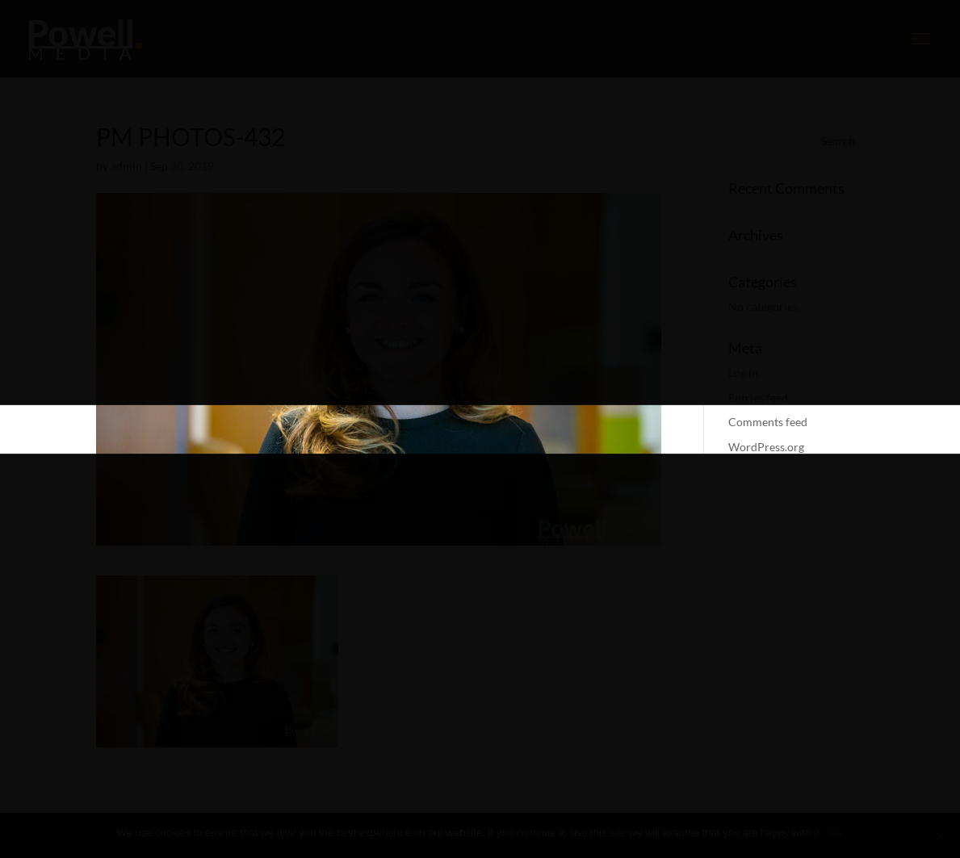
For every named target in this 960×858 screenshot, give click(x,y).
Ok (837, 833)
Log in (743, 372)
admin (126, 166)
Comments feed (767, 422)
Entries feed (758, 397)
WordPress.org (766, 447)
